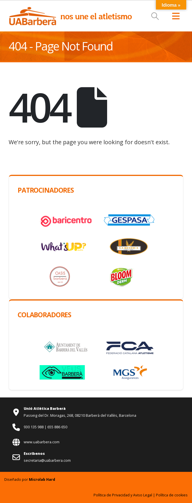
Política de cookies (172, 495)
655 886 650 (57, 427)
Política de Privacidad (112, 495)
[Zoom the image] (33, 9)
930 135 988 (34, 427)
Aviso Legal (142, 495)
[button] (155, 16)
